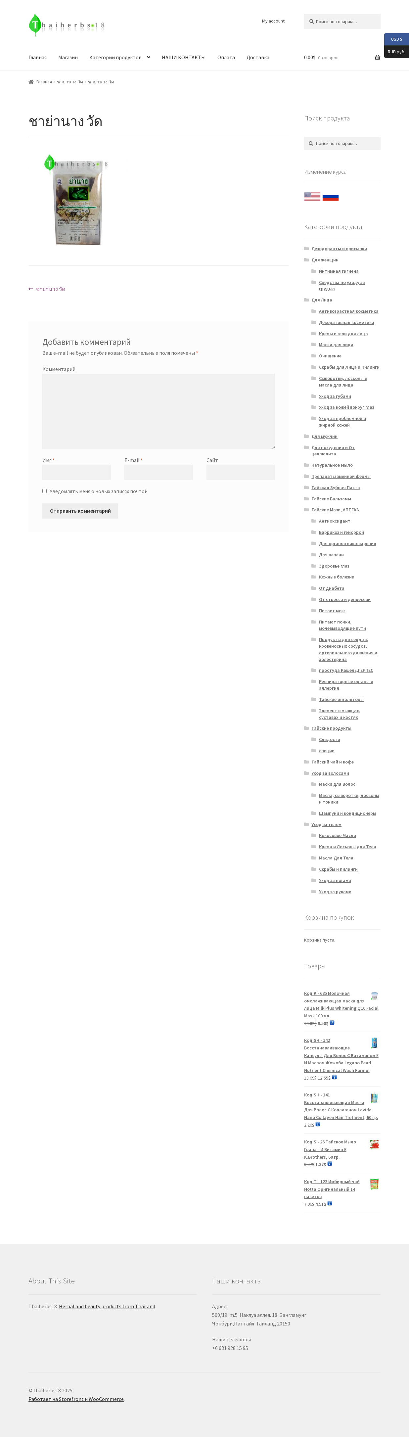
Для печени (331, 555)
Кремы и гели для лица (343, 334)
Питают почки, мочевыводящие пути (342, 625)
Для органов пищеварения (347, 543)
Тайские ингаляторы (341, 699)
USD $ (393, 39)
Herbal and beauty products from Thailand (107, 1306)
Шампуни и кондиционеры (347, 813)
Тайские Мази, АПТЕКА (335, 510)
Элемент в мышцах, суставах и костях (339, 714)
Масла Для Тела (336, 858)
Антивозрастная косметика (349, 311)
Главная (37, 57)
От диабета (331, 588)
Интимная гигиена (339, 271)
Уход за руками (335, 892)
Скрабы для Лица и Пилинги (349, 367)
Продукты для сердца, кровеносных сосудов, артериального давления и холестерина (348, 649)
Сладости (329, 739)
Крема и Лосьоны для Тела (347, 847)
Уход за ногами (335, 880)
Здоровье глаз (334, 566)
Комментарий (58, 369)
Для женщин (325, 260)
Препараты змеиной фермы (341, 476)
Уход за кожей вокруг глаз (346, 407)
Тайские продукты (331, 728)
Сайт (212, 460)
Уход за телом (326, 824)
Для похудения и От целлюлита (333, 450)
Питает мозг (332, 611)
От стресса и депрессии (345, 599)
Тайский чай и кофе (332, 762)
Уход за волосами (330, 773)
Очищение (330, 356)
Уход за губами (335, 396)
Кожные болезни (336, 577)
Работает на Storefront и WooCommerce (76, 1399)
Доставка (258, 57)
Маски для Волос (337, 784)
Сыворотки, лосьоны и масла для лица (343, 381)
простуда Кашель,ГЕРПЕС (346, 670)
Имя (48, 460)
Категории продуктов (115, 57)
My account (273, 21)
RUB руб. (394, 52)
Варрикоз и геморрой (341, 532)
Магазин (68, 57)
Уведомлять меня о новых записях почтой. (99, 491)
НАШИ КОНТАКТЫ (184, 57)
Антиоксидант (334, 521)
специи (327, 751)
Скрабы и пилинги (338, 869)
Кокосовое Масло (337, 835)
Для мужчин (324, 436)
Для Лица (321, 300)
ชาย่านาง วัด (70, 82)
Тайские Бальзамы (331, 499)
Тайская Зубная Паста (335, 487)
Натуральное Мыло (332, 465)
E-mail (133, 460)
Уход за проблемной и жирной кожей (342, 421)
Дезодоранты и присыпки (339, 249)
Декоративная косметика (346, 322)
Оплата (226, 57)
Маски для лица (336, 345)
